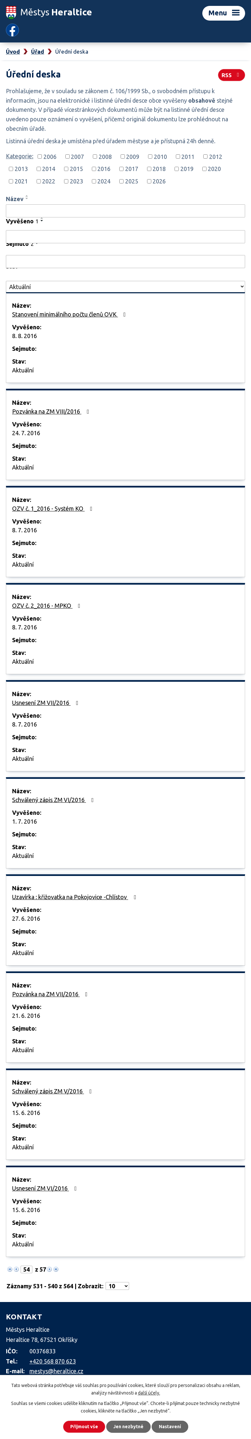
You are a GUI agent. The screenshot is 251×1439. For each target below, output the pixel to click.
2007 (77, 156)
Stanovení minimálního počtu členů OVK (70, 314)
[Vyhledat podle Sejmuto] (125, 261)
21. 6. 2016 (26, 1015)
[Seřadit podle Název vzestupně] (27, 196)
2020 (214, 168)
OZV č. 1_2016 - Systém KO (53, 508)
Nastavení (170, 1426)
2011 (187, 156)
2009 (132, 156)
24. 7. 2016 (26, 433)
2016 (103, 168)
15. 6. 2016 (26, 1112)
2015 (76, 168)
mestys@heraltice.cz (56, 1371)
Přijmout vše (84, 1426)
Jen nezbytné (128, 1426)
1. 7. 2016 (24, 821)
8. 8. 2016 (24, 336)
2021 (21, 181)
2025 (131, 181)
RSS (232, 75)
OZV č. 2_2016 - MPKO (47, 605)
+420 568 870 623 (52, 1361)
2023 (76, 181)
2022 (48, 181)
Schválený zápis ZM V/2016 (53, 1091)
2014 (48, 168)
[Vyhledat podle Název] (125, 210)
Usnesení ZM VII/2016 (46, 702)
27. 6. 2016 (26, 918)
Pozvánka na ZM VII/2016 (51, 994)
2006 (50, 156)
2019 (186, 168)
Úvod (13, 51)
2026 (159, 181)
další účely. (149, 1393)
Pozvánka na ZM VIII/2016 (52, 411)
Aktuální (23, 370)
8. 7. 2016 (24, 530)
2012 (215, 156)
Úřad (37, 51)
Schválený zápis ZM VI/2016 (54, 800)
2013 (21, 168)
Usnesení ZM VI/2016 (45, 1188)
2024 (103, 181)
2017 (131, 168)
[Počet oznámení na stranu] (117, 1286)
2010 (160, 156)
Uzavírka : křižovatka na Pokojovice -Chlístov (75, 897)
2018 (159, 168)
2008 (105, 156)
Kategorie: (19, 156)
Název (15, 199)
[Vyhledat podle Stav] (125, 286)
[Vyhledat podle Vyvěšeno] (125, 236)
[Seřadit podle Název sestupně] (27, 198)
